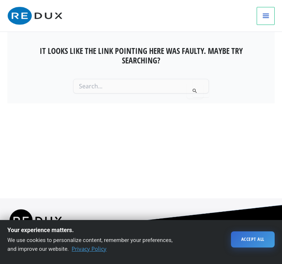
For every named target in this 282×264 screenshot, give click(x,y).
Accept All (253, 239)
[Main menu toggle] (266, 16)
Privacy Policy (89, 248)
